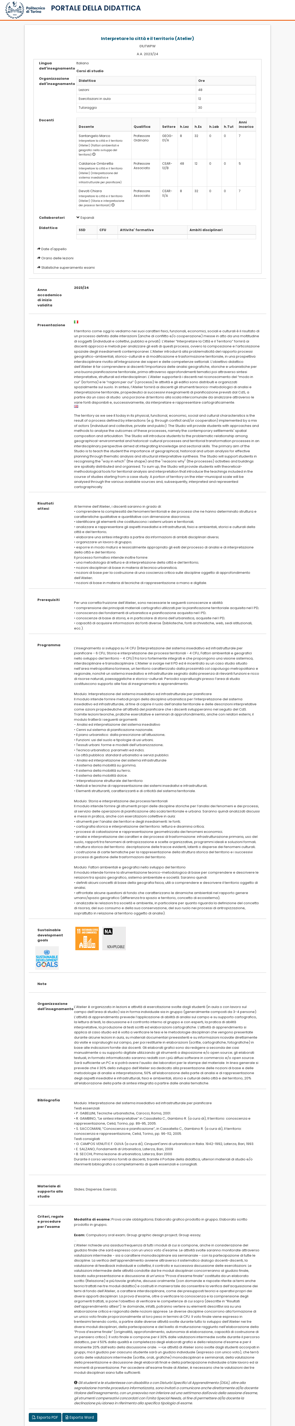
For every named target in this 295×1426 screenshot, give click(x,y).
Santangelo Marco (94, 135)
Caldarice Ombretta (96, 163)
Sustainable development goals (50, 935)
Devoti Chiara (90, 190)
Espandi (85, 217)
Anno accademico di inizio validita (49, 297)
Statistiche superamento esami (68, 267)
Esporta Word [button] (80, 1417)
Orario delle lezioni (57, 258)
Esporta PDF (45, 1417)
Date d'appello (54, 249)
